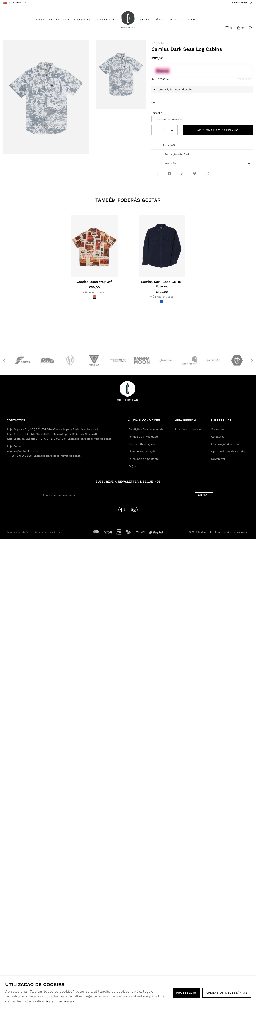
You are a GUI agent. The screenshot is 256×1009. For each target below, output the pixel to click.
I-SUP (193, 19)
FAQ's (132, 466)
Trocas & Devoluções (142, 444)
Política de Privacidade (143, 436)
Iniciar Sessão (239, 2)
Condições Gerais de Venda (146, 429)
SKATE (144, 19)
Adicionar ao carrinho (218, 130)
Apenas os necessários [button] (226, 992)
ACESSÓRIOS (106, 19)
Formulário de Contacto (144, 458)
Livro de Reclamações (143, 451)
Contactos (217, 436)
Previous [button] (4, 360)
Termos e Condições (18, 532)
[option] (46, 97)
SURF (40, 19)
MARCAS (177, 19)
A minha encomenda (188, 429)
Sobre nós (217, 429)
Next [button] (251, 360)
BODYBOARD (59, 19)
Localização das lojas (225, 444)
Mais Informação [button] (60, 1001)
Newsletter (218, 458)
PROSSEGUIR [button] (186, 992)
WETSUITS (82, 19)
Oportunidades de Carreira (228, 451)
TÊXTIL (160, 19)
